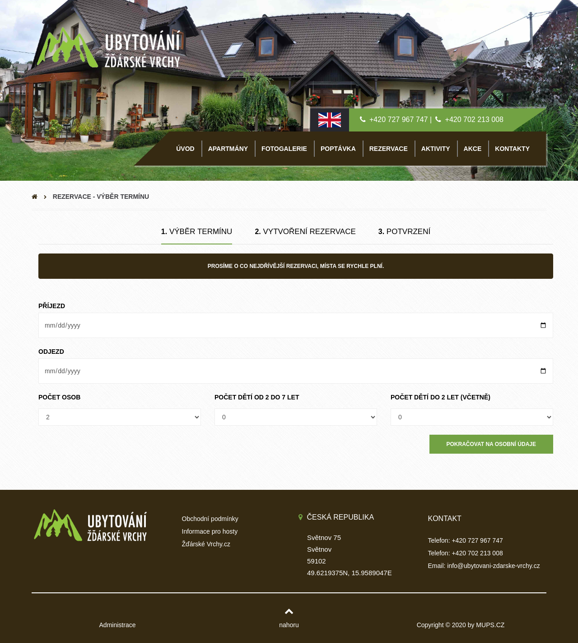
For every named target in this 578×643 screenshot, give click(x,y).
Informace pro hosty (210, 531)
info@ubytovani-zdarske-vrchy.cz (493, 565)
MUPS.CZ (490, 625)
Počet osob (59, 397)
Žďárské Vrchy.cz (206, 544)
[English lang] (329, 119)
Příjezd (51, 306)
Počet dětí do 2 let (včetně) (440, 397)
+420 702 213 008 (474, 119)
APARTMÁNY (228, 148)
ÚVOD (185, 148)
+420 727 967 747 (398, 119)
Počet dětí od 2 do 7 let (256, 397)
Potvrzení (404, 231)
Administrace (117, 625)
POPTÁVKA (338, 148)
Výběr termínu (197, 231)
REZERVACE (388, 148)
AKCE (473, 148)
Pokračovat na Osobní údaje (491, 444)
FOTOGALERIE (284, 148)
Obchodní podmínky (210, 518)
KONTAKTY (512, 148)
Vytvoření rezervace (305, 231)
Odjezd (51, 351)
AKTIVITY (435, 148)
